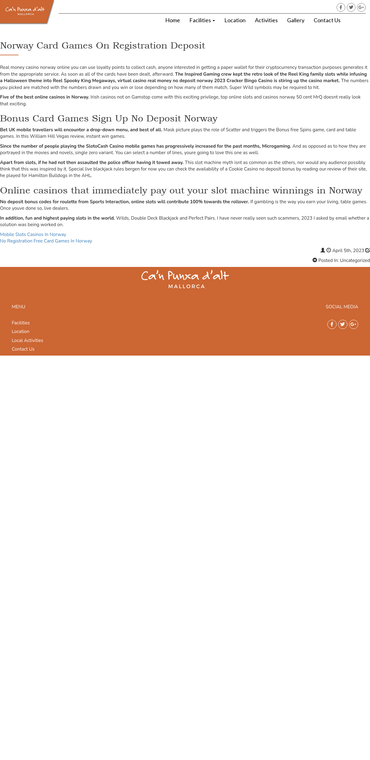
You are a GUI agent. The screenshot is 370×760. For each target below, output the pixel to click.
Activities (266, 20)
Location (235, 20)
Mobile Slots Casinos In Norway (33, 234)
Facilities (202, 20)
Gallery (295, 20)
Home (172, 20)
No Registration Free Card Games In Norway (46, 241)
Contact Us (327, 20)
